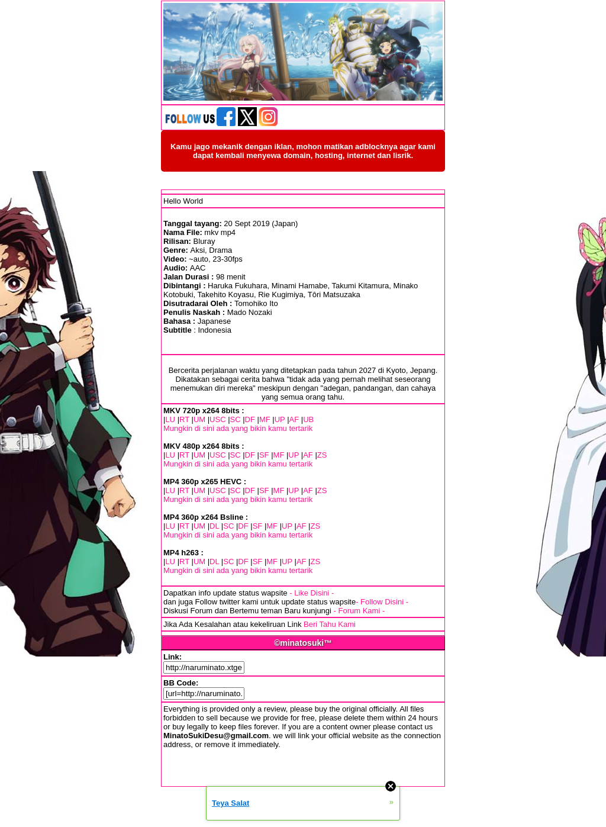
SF (264, 454)
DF (250, 419)
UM (199, 419)
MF (264, 419)
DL (214, 526)
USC (217, 419)
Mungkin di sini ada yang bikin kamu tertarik (237, 428)
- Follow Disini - (382, 601)
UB (308, 419)
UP (280, 419)
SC (235, 419)
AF (294, 419)
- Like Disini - (311, 592)
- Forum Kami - (359, 610)
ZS (322, 454)
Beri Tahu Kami (330, 624)
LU (170, 419)
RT (184, 419)
